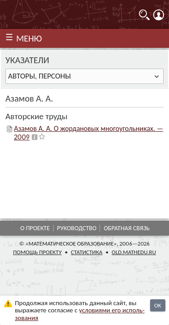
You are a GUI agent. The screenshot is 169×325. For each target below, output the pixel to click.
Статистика (86, 252)
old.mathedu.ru (134, 252)
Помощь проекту (37, 252)
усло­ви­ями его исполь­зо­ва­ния (80, 314)
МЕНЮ (29, 38)
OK (157, 305)
